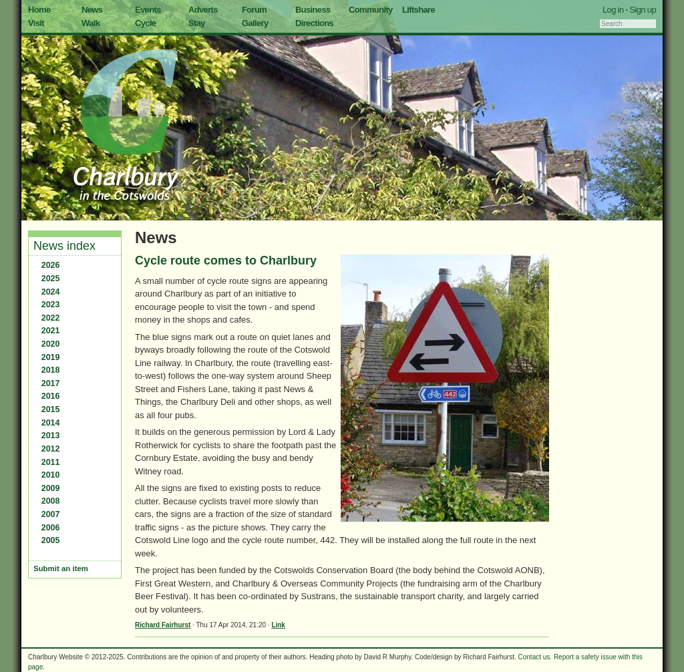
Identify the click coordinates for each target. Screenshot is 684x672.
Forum (254, 10)
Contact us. (535, 657)
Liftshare (418, 10)
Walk (90, 23)
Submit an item (60, 568)
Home (39, 10)
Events (148, 10)
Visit (36, 23)
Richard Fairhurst (162, 625)
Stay (196, 23)
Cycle (145, 23)
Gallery (255, 23)
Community (371, 10)
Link (278, 625)
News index (64, 246)
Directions (314, 23)
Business (313, 10)
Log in (613, 10)
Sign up (642, 10)
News (91, 10)
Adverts (203, 10)
